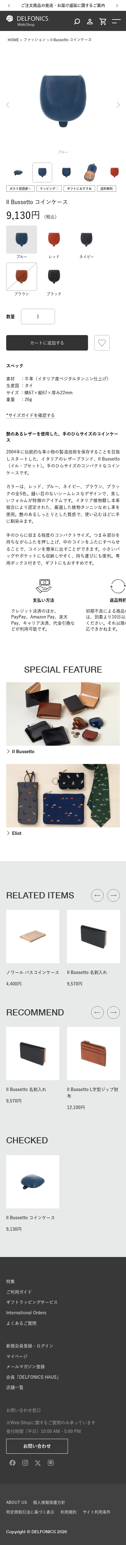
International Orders (26, 1313)
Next (118, 105)
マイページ (16, 1356)
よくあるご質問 (21, 1323)
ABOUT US (16, 1502)
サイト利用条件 (97, 1512)
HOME (13, 39)
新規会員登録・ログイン (29, 1346)
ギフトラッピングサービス (32, 1302)
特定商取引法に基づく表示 (30, 1512)
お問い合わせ (37, 1446)
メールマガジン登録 (25, 1366)
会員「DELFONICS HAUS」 (33, 1377)
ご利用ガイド (19, 1292)
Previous (8, 105)
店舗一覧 (14, 1387)
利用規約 (69, 1512)
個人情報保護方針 (49, 1502)
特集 (10, 1281)
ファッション (34, 39)
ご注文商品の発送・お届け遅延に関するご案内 (63, 5)
